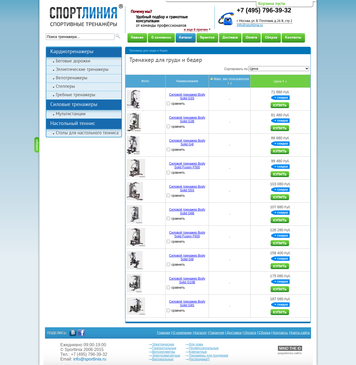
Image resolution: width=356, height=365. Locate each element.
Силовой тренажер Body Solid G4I (187, 142)
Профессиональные (203, 348)
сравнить (178, 103)
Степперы (65, 87)
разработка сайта (290, 350)
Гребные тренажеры (75, 95)
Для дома (196, 344)
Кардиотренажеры (71, 52)
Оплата (251, 37)
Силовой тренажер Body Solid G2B (187, 119)
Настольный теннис (72, 124)
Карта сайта (300, 333)
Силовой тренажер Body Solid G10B (187, 280)
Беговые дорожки (73, 61)
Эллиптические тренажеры (82, 70)
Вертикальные (163, 359)
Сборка (271, 37)
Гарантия (207, 37)
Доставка (230, 37)
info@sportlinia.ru (250, 25)
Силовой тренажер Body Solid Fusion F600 (187, 234)
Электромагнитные (166, 355)
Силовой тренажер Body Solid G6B (187, 211)
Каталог (185, 37)
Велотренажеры (71, 78)
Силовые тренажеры (73, 104)
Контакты (293, 37)
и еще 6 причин (196, 29)
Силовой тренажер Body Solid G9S (187, 303)
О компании (161, 37)
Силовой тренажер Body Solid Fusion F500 (187, 165)
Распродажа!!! (199, 359)
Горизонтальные (164, 348)
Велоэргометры (163, 352)
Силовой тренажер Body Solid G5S (187, 188)
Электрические (163, 344)
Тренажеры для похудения (208, 355)
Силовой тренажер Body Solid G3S (187, 96)
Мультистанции (70, 114)
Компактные (198, 352)
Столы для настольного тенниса (87, 133)
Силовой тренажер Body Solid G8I (187, 257)
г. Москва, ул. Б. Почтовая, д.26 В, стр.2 (264, 21)
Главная (137, 37)
